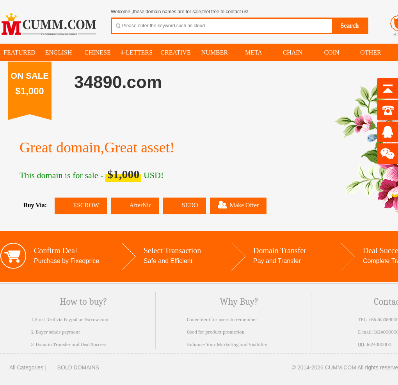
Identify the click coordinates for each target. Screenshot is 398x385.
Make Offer (238, 204)
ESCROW (80, 205)
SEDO (184, 205)
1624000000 (378, 344)
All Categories (21, 367)
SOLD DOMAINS (73, 367)
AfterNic (135, 205)
